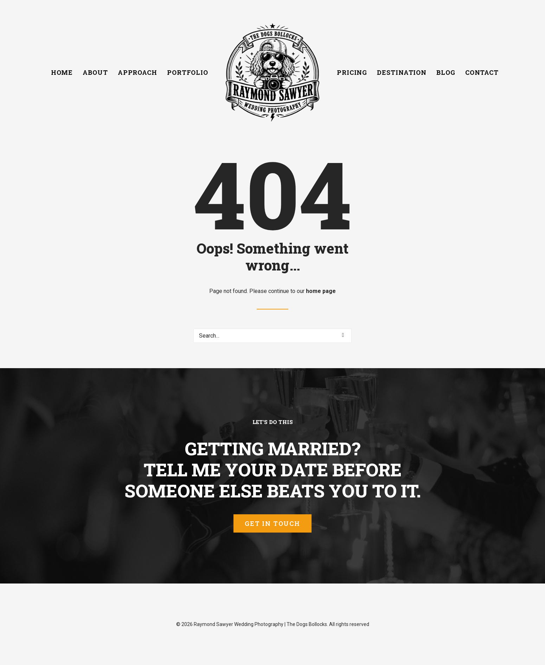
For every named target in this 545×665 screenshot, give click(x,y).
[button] (343, 335)
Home (62, 72)
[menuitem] (62, 72)
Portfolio (187, 72)
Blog (445, 72)
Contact (482, 72)
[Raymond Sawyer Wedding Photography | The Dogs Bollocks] (272, 72)
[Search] (272, 335)
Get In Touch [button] (272, 523)
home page (321, 291)
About (95, 72)
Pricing (352, 72)
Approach (137, 72)
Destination (402, 72)
